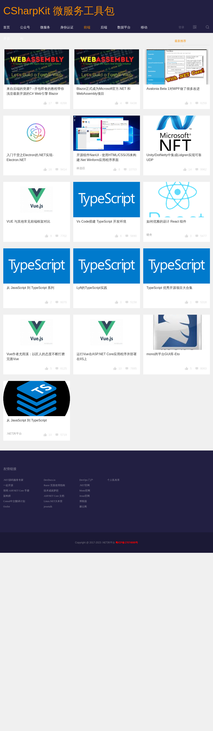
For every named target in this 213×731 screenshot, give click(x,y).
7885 (133, 368)
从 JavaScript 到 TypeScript (27, 420)
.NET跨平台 (14, 433)
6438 (133, 103)
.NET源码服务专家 (13, 480)
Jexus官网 (84, 495)
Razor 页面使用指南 (54, 485)
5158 (133, 302)
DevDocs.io (49, 480)
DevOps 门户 (86, 480)
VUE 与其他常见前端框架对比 (28, 221)
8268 (63, 103)
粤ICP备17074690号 (127, 542)
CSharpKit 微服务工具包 (59, 11)
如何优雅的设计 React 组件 (167, 221)
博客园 (83, 501)
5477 (203, 236)
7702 (63, 236)
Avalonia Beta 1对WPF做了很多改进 (173, 88)
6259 (203, 103)
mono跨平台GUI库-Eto (163, 354)
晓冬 (149, 234)
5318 (203, 302)
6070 (63, 302)
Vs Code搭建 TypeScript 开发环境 (101, 221)
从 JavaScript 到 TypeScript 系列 (30, 287)
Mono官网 (84, 490)
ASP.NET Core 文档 (54, 495)
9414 (63, 169)
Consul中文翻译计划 (14, 501)
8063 (203, 368)
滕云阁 (83, 506)
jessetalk (48, 506)
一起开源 (8, 485)
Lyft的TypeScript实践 (92, 287)
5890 (133, 236)
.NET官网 (84, 485)
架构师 (7, 495)
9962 (203, 169)
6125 (63, 368)
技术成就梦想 (51, 490)
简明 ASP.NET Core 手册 (16, 490)
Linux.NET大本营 (53, 501)
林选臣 (81, 168)
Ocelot (6, 506)
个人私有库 (113, 480)
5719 (63, 434)
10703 (133, 169)
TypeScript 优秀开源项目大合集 (169, 287)
